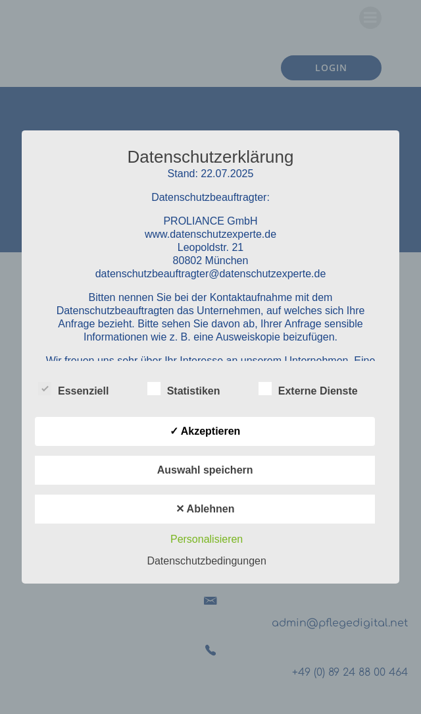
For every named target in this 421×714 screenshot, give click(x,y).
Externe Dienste (308, 389)
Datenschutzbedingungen (206, 560)
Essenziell (73, 389)
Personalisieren (206, 539)
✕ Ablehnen (205, 508)
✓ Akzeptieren (205, 431)
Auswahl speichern (205, 470)
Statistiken (183, 389)
